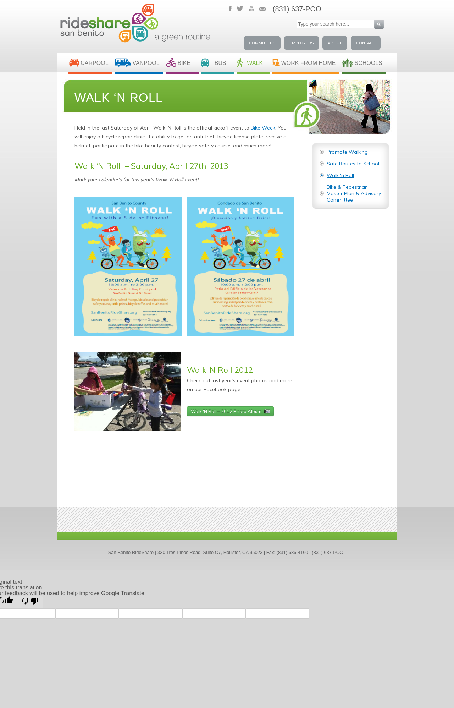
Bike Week (263, 128)
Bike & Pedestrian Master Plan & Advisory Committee (354, 193)
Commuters (262, 42)
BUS (220, 63)
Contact (365, 42)
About (335, 42)
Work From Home (308, 63)
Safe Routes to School (353, 163)
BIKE (183, 63)
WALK (255, 63)
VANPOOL (146, 63)
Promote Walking (347, 152)
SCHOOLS (368, 63)
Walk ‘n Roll (340, 175)
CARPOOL (94, 63)
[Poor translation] (30, 602)
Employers (301, 42)
